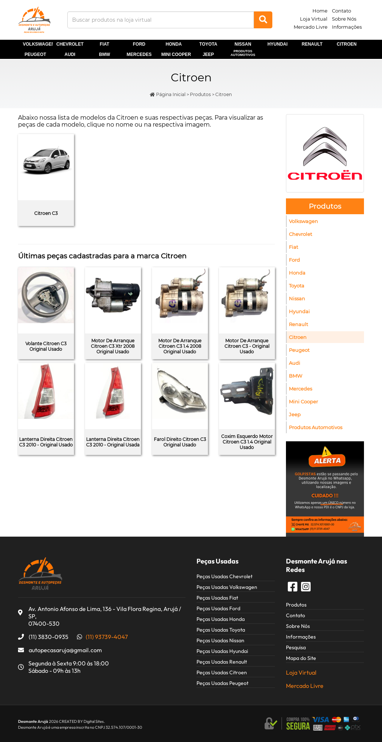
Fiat (104, 44)
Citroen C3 (46, 213)
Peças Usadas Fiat (217, 597)
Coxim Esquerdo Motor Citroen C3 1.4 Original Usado (247, 442)
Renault (312, 44)
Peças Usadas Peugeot (222, 683)
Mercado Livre (311, 27)
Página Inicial (167, 94)
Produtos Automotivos (243, 53)
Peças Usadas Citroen (222, 672)
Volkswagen (303, 221)
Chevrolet (70, 44)
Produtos (200, 94)
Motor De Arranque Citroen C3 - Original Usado (246, 346)
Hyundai (278, 44)
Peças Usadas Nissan (220, 640)
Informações (347, 27)
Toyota (208, 44)
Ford (139, 44)
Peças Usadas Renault (222, 661)
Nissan (242, 44)
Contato (341, 11)
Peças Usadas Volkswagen (227, 587)
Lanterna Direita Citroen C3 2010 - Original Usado (46, 442)
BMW (104, 54)
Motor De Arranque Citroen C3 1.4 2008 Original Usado (179, 346)
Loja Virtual (314, 19)
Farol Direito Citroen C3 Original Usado (180, 442)
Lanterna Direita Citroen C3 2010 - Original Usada (112, 442)
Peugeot (35, 54)
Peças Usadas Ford (218, 608)
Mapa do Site (301, 658)
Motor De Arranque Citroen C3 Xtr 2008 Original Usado (113, 346)
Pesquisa (296, 647)
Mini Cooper (303, 401)
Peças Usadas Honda (221, 619)
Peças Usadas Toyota (221, 629)
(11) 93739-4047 (107, 636)
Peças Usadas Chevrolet (224, 576)
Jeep (208, 54)
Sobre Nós (344, 19)
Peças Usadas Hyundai (222, 651)
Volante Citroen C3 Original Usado (46, 346)
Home (320, 11)
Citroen (347, 44)
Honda (174, 44)
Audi (69, 54)
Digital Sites (94, 721)
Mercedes (139, 54)
